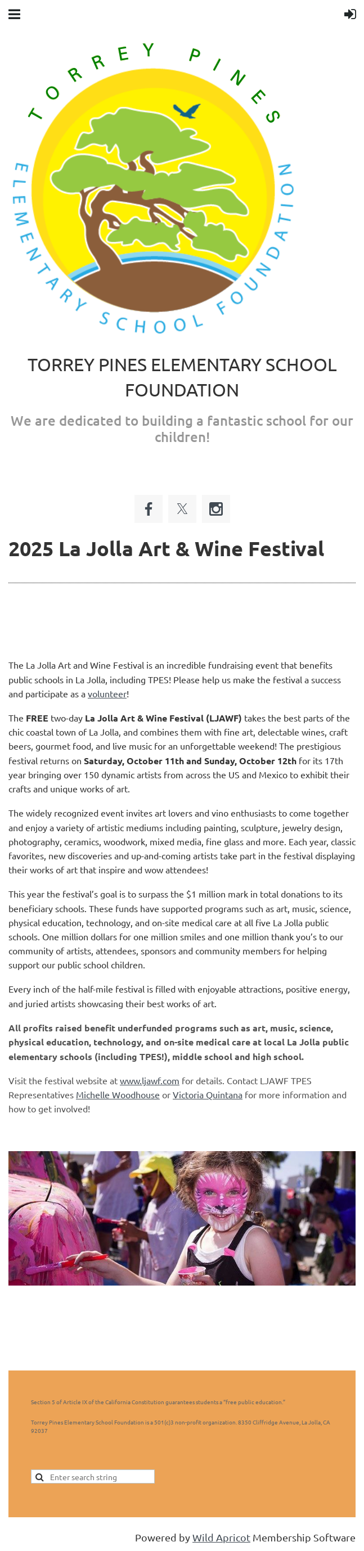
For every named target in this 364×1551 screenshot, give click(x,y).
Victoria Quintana (207, 1094)
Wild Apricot (221, 1537)
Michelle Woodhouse (118, 1094)
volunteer (107, 693)
